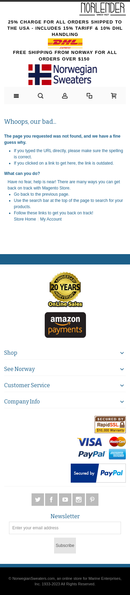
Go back (21, 194)
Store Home (25, 219)
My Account (51, 219)
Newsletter (65, 516)
